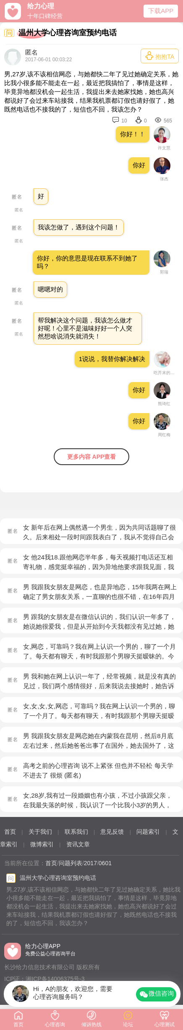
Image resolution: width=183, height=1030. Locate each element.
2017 (90, 863)
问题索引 (148, 831)
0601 (105, 863)
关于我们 (40, 831)
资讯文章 (78, 844)
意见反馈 (112, 831)
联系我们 (76, 831)
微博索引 (42, 844)
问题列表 (70, 863)
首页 (10, 831)
